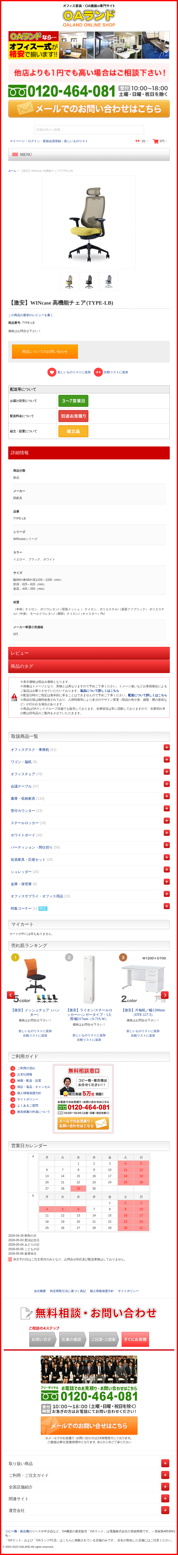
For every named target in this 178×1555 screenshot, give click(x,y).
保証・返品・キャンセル (30, 1087)
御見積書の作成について (30, 1112)
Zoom (89, 222)
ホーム (12, 170)
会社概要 (40, 1291)
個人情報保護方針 (25, 1093)
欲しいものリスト (76, 141)
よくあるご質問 (24, 1105)
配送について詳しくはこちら (147, 695)
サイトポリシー (24, 1099)
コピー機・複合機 (17, 1531)
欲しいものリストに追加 (35, 1031)
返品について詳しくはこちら (99, 690)
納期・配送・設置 (25, 1080)
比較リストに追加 (35, 1035)
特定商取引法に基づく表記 (68, 1291)
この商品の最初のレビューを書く (30, 315)
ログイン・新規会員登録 (44, 141)
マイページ (17, 141)
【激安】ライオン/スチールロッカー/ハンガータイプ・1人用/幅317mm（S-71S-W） (89, 1014)
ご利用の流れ (22, 1068)
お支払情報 (21, 1074)
